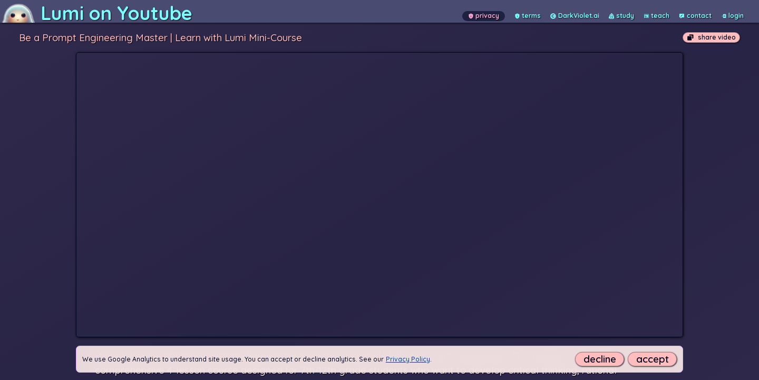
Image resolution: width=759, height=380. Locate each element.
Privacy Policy (408, 359)
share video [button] (717, 37)
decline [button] (599, 359)
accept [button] (652, 359)
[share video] (711, 37)
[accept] (652, 359)
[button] (96, 11)
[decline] (599, 359)
